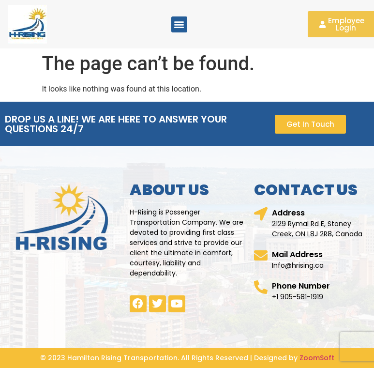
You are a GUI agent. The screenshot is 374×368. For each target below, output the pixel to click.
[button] (179, 24)
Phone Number (301, 285)
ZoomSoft (316, 358)
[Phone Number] (261, 287)
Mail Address (297, 254)
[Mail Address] (261, 255)
